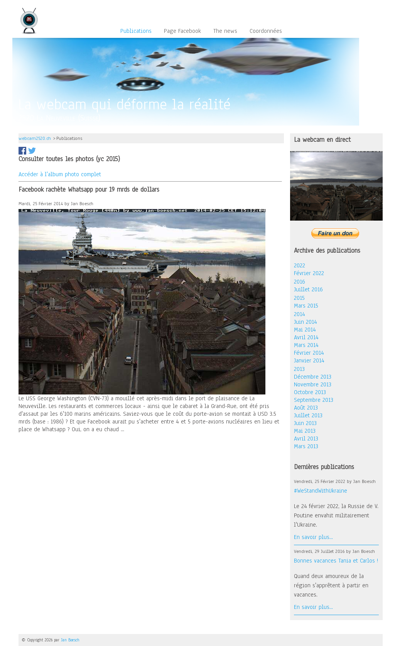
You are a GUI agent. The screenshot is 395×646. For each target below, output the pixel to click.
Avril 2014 (306, 337)
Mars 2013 (306, 446)
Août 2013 (306, 407)
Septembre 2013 (313, 400)
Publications (136, 31)
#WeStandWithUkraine (320, 491)
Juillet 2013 (308, 415)
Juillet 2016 (308, 289)
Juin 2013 (305, 423)
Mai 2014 (305, 329)
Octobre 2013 (310, 392)
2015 (299, 298)
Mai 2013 (305, 431)
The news (225, 31)
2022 (299, 265)
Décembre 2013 (312, 377)
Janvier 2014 (309, 360)
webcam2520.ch (35, 138)
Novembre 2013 (312, 384)
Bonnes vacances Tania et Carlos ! (336, 560)
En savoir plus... (313, 537)
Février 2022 (309, 273)
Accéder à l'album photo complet (60, 174)
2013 (299, 369)
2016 (299, 282)
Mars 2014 (306, 345)
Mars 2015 (306, 305)
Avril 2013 (306, 438)
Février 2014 (309, 353)
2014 (299, 314)
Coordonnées (266, 31)
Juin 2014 (305, 322)
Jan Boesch (70, 640)
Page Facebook (182, 31)
